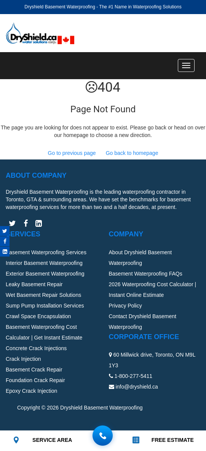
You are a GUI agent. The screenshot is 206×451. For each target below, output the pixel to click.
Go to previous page (72, 153)
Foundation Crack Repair (35, 380)
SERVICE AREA (52, 440)
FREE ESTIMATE (173, 440)
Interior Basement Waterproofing (44, 263)
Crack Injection (23, 359)
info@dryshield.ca (136, 387)
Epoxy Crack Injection (31, 391)
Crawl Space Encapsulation (38, 316)
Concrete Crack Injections (36, 348)
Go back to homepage (132, 153)
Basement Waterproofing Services (46, 252)
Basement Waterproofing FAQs (145, 274)
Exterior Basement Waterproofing (45, 274)
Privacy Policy (125, 306)
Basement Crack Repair (34, 370)
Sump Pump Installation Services (45, 306)
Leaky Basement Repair (34, 284)
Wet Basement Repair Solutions (43, 295)
